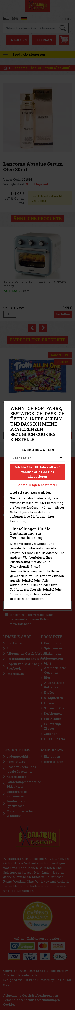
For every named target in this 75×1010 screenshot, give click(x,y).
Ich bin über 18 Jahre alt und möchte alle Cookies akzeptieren (37, 471)
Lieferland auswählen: (32, 450)
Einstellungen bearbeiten (37, 485)
